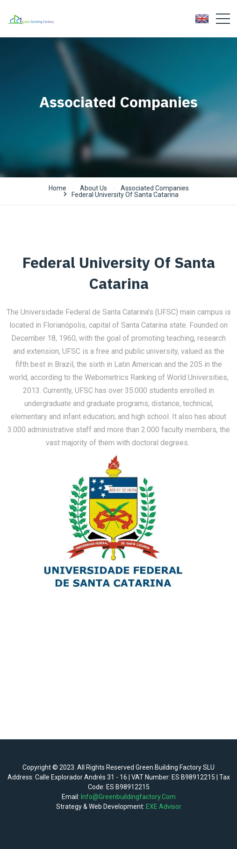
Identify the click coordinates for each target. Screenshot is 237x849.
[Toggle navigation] (223, 19)
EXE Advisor (163, 806)
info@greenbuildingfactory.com (128, 796)
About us (93, 188)
